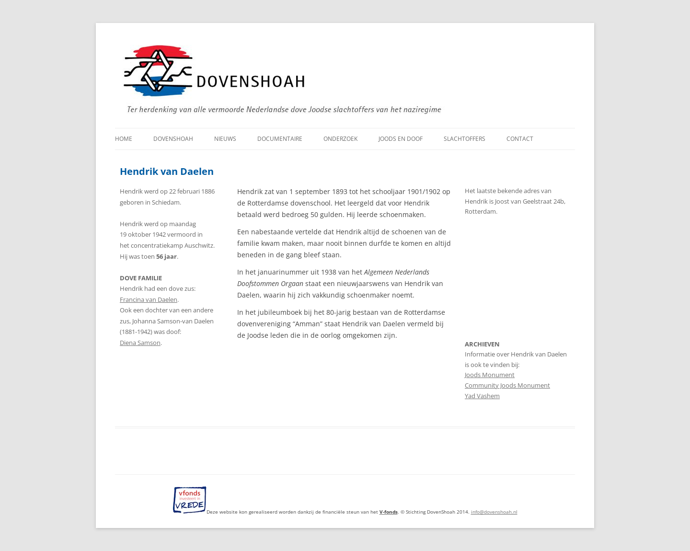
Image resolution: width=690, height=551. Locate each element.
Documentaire (279, 139)
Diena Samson (140, 342)
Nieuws (225, 139)
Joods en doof (401, 139)
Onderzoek (340, 139)
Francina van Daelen (148, 299)
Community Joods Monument (507, 385)
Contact (519, 139)
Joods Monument (490, 375)
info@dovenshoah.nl (494, 511)
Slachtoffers (464, 139)
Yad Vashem (482, 396)
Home (123, 139)
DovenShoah (173, 139)
